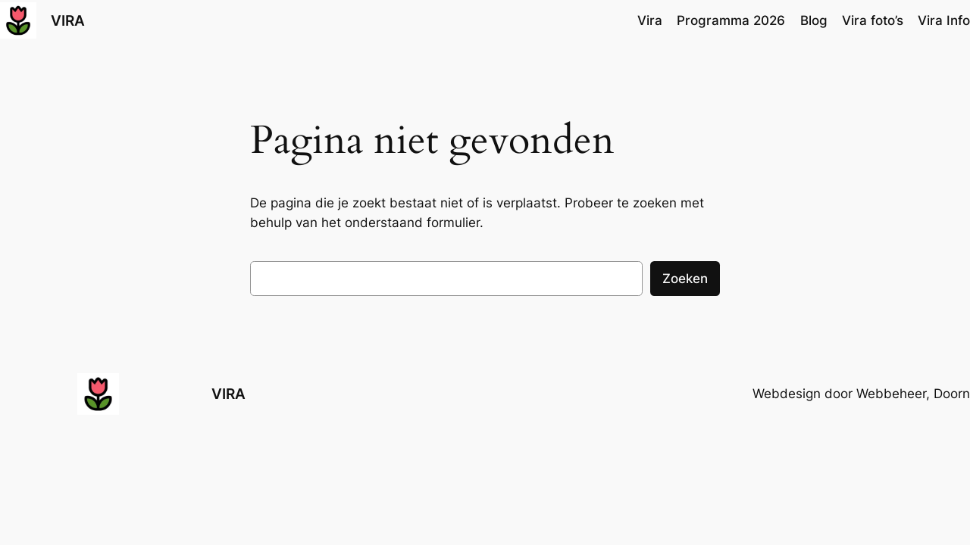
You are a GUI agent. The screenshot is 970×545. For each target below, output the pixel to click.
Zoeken (685, 278)
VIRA (68, 20)
